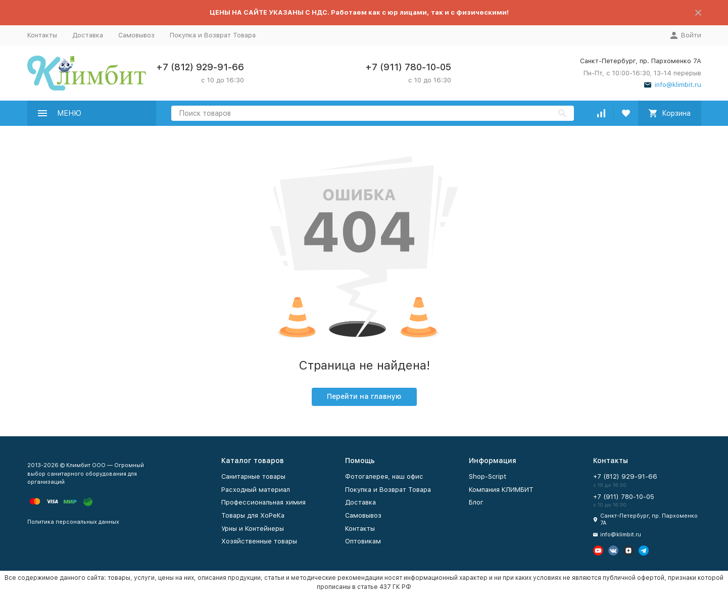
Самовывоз (136, 35)
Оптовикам (363, 541)
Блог (476, 502)
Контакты (42, 35)
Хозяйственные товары (259, 541)
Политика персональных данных (73, 522)
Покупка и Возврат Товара (213, 35)
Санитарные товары (253, 476)
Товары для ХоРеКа (252, 515)
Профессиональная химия (263, 502)
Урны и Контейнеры (252, 528)
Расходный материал (255, 489)
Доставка (87, 35)
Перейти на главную (364, 396)
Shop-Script (487, 476)
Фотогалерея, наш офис (384, 476)
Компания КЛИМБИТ (501, 489)
